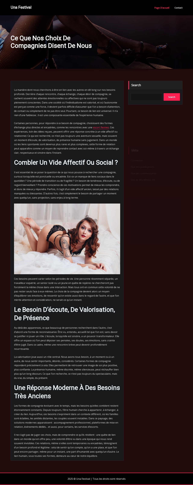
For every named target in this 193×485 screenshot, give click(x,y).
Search (136, 85)
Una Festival (21, 7)
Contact (178, 7)
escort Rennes (101, 127)
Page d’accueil (161, 7)
